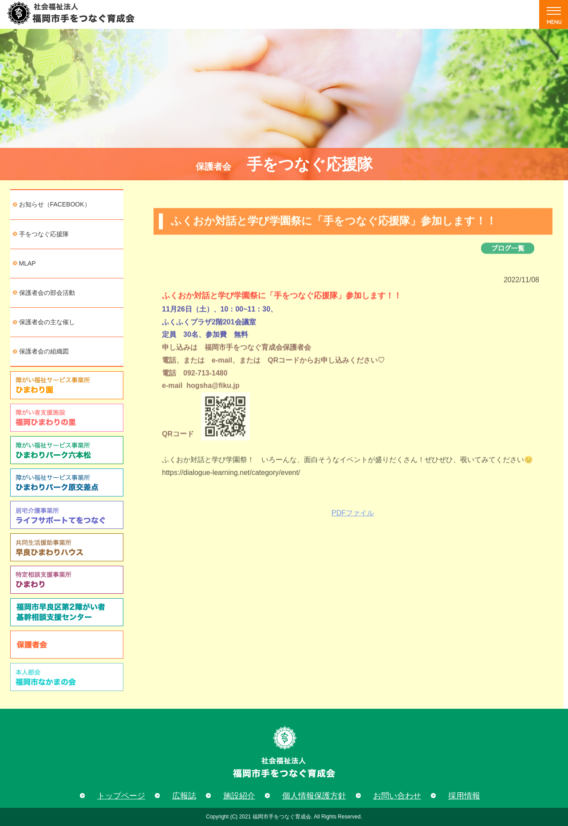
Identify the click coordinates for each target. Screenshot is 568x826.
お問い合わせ (397, 795)
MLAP (27, 263)
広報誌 (184, 795)
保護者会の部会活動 (47, 292)
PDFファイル (352, 519)
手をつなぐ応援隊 (44, 234)
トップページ (121, 795)
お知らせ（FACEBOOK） (55, 204)
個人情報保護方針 (314, 795)
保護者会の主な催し (47, 322)
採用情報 (464, 795)
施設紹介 (239, 795)
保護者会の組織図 (44, 351)
